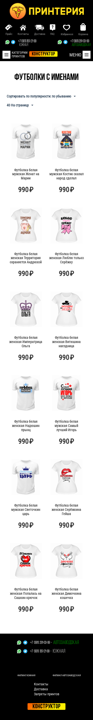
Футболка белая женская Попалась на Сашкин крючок (25, 593)
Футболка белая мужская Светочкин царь (25, 509)
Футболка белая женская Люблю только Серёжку (66, 258)
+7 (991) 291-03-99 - (41, 643)
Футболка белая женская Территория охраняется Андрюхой (26, 258)
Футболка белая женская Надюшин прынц (25, 426)
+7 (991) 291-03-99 (80, 43)
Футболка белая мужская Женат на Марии (25, 174)
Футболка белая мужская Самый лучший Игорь (66, 426)
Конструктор (46, 707)
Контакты (41, 684)
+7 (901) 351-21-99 (27, 43)
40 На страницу (20, 105)
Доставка (41, 689)
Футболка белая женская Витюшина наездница (66, 342)
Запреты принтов (46, 694)
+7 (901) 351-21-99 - (40, 651)
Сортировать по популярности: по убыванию (41, 96)
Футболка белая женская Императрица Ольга (25, 342)
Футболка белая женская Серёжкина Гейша (66, 509)
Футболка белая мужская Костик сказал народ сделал (66, 174)
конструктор (43, 54)
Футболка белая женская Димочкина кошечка (66, 593)
